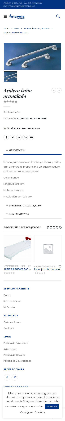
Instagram (14, 377)
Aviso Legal (9, 349)
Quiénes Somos (12, 322)
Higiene (42, 118)
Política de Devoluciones (17, 360)
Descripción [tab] (17, 150)
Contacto (8, 328)
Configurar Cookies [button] (32, 412)
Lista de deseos (12, 301)
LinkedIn (19, 137)
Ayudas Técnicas (27, 118)
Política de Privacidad (15, 343)
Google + (25, 137)
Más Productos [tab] (19, 213)
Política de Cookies (14, 355)
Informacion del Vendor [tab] (25, 205)
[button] (47, 227)
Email (31, 137)
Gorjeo (12, 137)
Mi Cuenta (9, 307)
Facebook (6, 137)
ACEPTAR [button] (52, 406)
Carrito (7, 295)
